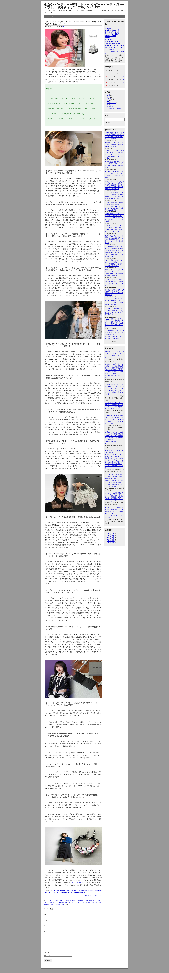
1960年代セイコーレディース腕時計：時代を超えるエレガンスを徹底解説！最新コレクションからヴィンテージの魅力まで (114, 239)
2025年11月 (111, 543)
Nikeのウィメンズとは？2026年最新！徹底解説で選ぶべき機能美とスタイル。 (114, 144)
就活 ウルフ (108, 38)
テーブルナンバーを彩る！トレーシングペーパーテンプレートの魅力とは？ (72, 98)
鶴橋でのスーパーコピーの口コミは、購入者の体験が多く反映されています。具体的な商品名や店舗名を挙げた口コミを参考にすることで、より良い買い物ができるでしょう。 (114, 437)
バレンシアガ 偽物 (77, 882)
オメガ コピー (119, 45)
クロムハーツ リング (111, 28)
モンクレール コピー (111, 41)
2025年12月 (111, 541)
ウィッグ (110, 107)
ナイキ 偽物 (108, 39)
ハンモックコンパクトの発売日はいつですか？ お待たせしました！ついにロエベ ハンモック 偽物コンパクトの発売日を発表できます (114, 419)
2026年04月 (111, 533)
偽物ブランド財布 (110, 36)
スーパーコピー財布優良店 (113, 43)
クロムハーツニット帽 (112, 30)
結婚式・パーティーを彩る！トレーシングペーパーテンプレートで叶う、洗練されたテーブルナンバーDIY (84, 6)
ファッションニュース (114, 108)
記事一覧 (52, 902)
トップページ (49, 16)
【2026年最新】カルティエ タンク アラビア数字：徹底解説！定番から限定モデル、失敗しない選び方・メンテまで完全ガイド (114, 217)
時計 (108, 95)
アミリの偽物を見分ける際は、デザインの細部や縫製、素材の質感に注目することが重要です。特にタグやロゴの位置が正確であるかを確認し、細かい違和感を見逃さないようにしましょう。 (114, 480)
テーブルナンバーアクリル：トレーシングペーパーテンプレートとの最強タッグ (73, 108)
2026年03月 (111, 535)
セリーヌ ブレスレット (112, 32)
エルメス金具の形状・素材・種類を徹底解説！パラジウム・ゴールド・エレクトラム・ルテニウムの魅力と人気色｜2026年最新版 (114, 206)
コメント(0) (98, 895)
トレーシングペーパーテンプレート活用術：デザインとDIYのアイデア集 (71, 103)
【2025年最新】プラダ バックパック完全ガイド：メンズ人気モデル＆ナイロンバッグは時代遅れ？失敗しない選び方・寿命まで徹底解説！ (114, 334)
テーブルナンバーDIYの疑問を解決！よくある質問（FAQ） (66, 114)
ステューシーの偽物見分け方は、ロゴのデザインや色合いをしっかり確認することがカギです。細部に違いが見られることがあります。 (114, 497)
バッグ (109, 99)
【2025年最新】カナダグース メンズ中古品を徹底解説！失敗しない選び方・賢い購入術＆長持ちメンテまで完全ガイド (114, 323)
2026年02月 (111, 537)
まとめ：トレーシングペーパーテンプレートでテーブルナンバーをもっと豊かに (73, 119)
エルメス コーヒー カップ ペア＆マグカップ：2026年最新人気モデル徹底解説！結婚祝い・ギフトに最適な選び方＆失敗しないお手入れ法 (114, 185)
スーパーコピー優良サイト (113, 34)
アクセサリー (111, 103)
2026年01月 (111, 539)
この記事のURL (89, 895)
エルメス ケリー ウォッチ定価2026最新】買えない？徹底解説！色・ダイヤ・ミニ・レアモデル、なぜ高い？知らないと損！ (114, 154)
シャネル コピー (110, 45)
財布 (108, 97)
